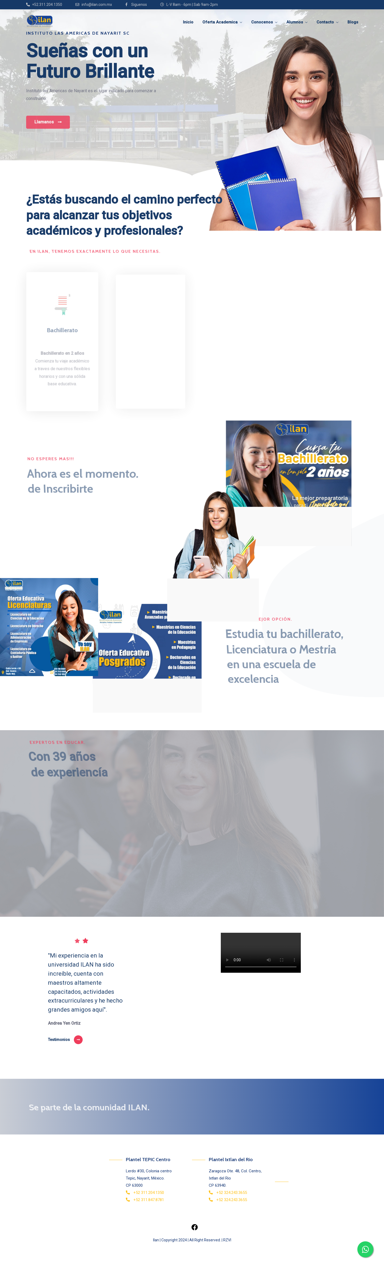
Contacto (325, 22)
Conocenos (262, 22)
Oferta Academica (220, 22)
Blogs (352, 22)
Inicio (188, 22)
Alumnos (294, 22)
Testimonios (59, 1039)
